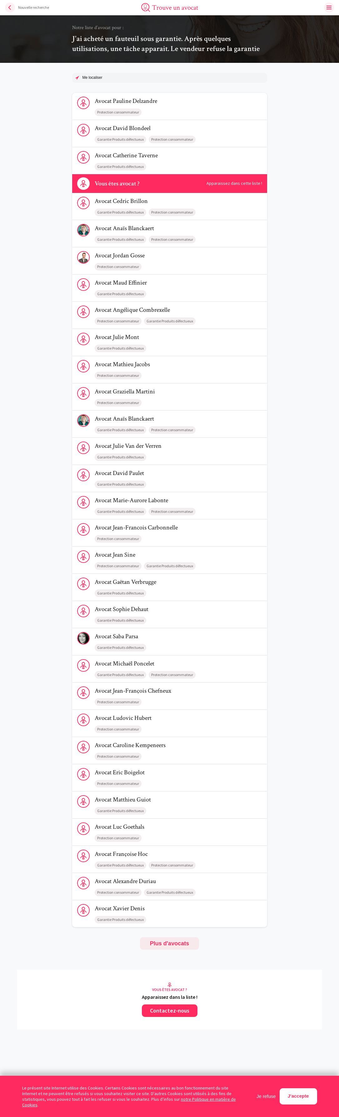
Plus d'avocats (169, 943)
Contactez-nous (169, 1010)
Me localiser (92, 77)
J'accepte (298, 1096)
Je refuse (266, 1096)
